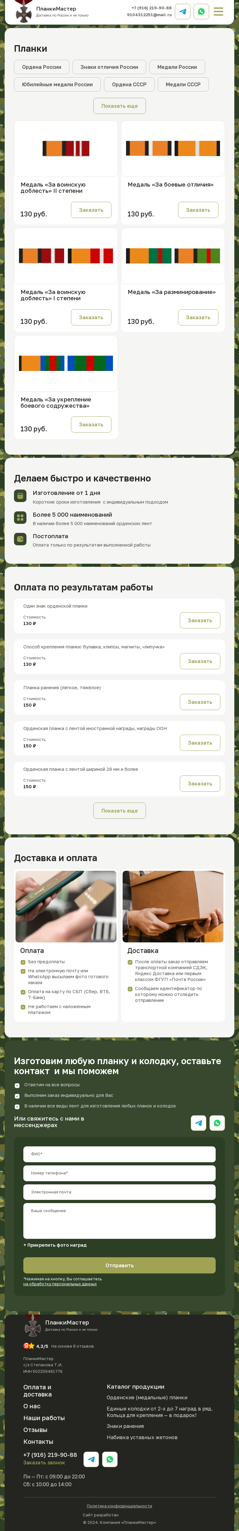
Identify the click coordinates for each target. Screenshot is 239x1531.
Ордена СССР (129, 84)
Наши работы (44, 1417)
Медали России (177, 67)
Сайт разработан (119, 1514)
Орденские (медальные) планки (147, 1397)
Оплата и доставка (37, 1390)
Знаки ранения (125, 1426)
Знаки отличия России (109, 67)
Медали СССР (183, 84)
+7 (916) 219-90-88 (152, 8)
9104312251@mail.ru (149, 14)
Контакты (38, 1441)
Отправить (119, 1265)
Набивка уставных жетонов (142, 1437)
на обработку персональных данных (60, 1283)
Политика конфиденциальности (119, 1506)
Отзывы (35, 1429)
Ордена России (41, 67)
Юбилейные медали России (57, 84)
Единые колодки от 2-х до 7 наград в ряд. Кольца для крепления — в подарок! (160, 1411)
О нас (31, 1406)
